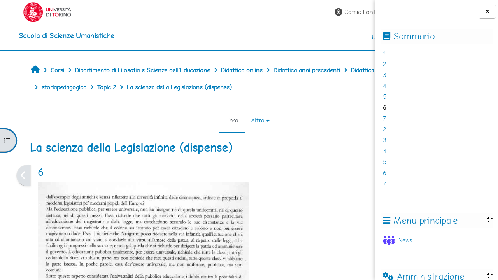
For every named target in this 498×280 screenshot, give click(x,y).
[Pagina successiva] (373, 176)
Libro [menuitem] (175, 120)
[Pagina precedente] (10, 176)
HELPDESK (328, 37)
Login (356, 12)
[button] (262, 12)
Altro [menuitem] (201, 120)
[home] (49, 36)
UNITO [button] (284, 37)
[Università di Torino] (30, 11)
